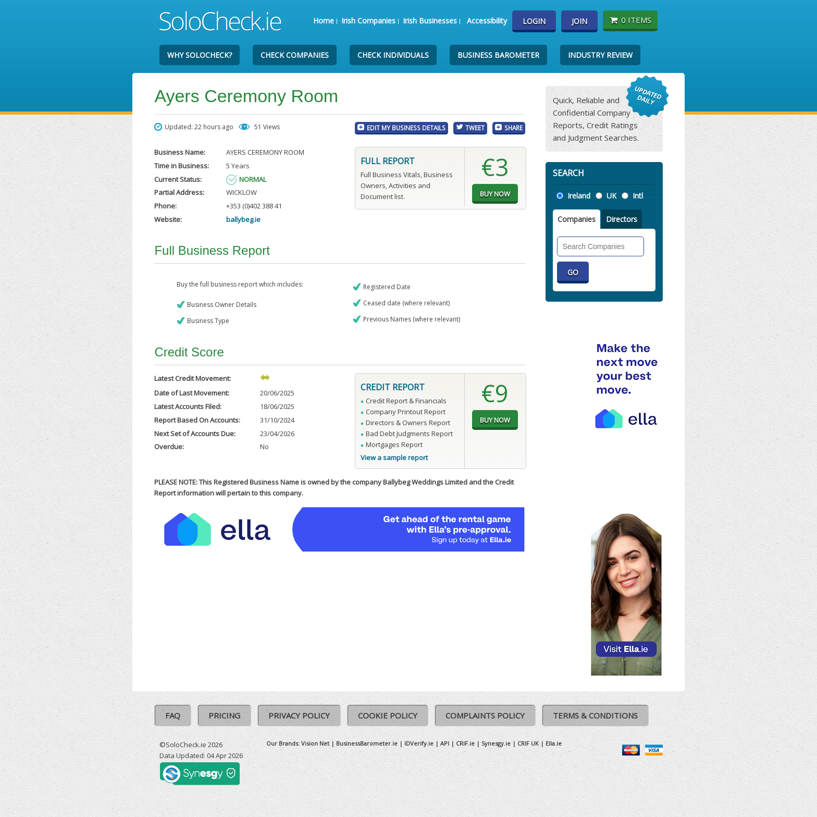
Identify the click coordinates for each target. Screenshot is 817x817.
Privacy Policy (299, 715)
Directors (621, 219)
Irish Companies (368, 21)
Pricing (224, 715)
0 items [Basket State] (630, 20)
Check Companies (295, 55)
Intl (638, 196)
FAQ (172, 715)
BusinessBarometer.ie (367, 743)
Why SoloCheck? (199, 55)
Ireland (578, 196)
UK (611, 196)
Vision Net (315, 743)
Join (579, 21)
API (444, 743)
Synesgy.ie (496, 743)
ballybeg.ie (243, 219)
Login (534, 21)
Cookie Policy (387, 715)
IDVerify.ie (419, 743)
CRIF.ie (465, 743)
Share (513, 127)
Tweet (475, 127)
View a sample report (394, 457)
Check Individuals (393, 55)
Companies (577, 219)
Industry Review (600, 55)
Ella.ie (554, 743)
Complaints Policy (485, 715)
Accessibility (487, 21)
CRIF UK (528, 743)
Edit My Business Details (406, 127)
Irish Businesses (430, 21)
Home (323, 21)
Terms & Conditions (595, 715)
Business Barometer (498, 55)
